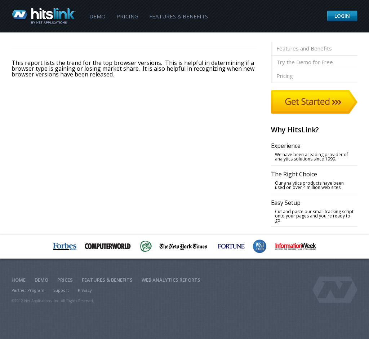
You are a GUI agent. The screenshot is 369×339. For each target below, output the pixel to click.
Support (61, 290)
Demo (97, 16)
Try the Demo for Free (304, 62)
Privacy (85, 290)
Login (342, 15)
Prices (65, 280)
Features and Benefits (304, 48)
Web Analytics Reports (171, 280)
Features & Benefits (178, 16)
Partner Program (28, 290)
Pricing (127, 16)
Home (19, 280)
